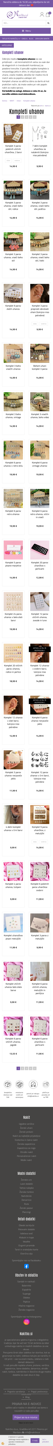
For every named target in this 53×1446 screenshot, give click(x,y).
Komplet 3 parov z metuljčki (39, 937)
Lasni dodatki (26, 1183)
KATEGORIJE (7, 45)
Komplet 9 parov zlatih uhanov (13, 307)
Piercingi (26, 1212)
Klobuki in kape (26, 1237)
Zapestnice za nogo (26, 1148)
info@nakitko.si (32, 1432)
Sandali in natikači (26, 1281)
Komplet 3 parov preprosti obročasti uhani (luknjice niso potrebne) (39, 310)
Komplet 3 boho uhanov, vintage (13, 415)
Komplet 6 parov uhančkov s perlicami (40, 1042)
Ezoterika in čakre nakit (26, 1140)
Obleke (26, 1297)
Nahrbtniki (26, 1196)
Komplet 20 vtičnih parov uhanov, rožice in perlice (13, 669)
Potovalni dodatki (26, 1229)
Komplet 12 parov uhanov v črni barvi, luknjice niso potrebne (39, 777)
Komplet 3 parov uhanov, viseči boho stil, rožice (13, 206)
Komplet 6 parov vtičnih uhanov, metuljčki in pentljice (40, 988)
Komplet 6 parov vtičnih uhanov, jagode (13, 1042)
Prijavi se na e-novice (25, 1417)
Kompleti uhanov (29, 100)
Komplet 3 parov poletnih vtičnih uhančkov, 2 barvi (13, 149)
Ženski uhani (26, 1128)
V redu (35, 1440)
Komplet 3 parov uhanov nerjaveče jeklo (13, 775)
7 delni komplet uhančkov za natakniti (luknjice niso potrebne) (39, 150)
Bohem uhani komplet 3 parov (39, 367)
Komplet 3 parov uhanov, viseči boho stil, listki (39, 257)
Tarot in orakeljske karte (26, 1249)
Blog (27, 1397)
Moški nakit (26, 1160)
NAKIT (12, 100)
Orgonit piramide (26, 1245)
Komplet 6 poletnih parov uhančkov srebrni (40, 887)
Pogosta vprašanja (16, 1391)
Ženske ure (26, 1179)
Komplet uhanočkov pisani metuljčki (13, 937)
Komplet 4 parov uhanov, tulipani (13, 885)
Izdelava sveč (26, 1233)
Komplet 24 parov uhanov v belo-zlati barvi (13, 617)
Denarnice (26, 1200)
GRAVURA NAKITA (42, 38)
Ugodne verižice (26, 1123)
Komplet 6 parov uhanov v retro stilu (13, 464)
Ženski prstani (26, 1131)
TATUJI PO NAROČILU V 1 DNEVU (15, 38)
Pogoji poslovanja (39, 1391)
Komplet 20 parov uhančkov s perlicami (39, 566)
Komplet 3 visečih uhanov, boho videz (40, 415)
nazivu (48, 105)
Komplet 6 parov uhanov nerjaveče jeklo (39, 721)
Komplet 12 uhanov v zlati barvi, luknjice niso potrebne (13, 722)
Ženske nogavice (26, 1309)
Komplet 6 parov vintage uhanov (40, 464)
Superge (27, 1293)
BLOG (31, 38)
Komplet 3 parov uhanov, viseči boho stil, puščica (39, 206)
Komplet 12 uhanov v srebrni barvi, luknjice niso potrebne (39, 670)
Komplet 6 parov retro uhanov (13, 512)
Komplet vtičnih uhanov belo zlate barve (13, 987)
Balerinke (26, 1285)
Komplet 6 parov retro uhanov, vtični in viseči (39, 514)
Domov (4, 100)
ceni (42, 105)
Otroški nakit (26, 1152)
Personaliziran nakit (26, 1156)
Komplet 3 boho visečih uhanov (13, 367)
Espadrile (26, 1289)
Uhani (19, 100)
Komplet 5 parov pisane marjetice (13, 564)
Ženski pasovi (26, 1208)
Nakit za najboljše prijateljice (26, 1136)
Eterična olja (26, 1253)
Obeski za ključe (26, 1225)
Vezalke (26, 1241)
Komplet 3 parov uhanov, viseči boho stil (13, 257)
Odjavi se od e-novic (26, 1422)
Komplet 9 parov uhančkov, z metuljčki (40, 830)
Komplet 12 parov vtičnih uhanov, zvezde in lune (39, 617)
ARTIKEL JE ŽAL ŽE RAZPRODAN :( (39, 649)
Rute (26, 1204)
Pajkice (26, 1301)
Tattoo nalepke (27, 1188)
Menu (26, 30)
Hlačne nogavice (26, 1305)
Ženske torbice (27, 1192)
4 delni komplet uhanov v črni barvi (13, 828)
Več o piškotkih (45, 1440)
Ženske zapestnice (26, 1144)
